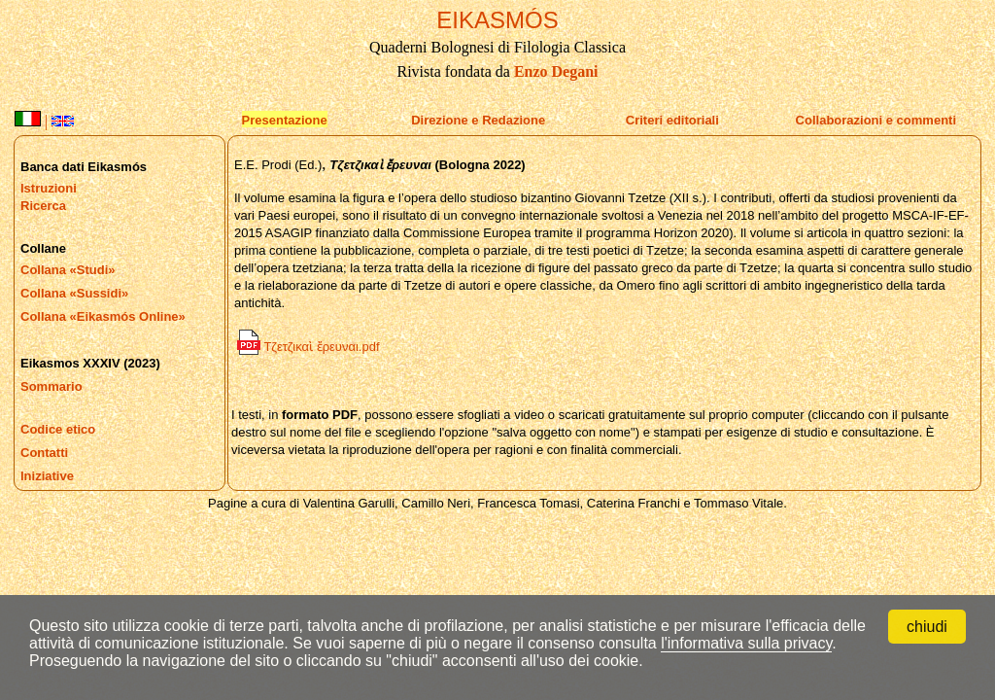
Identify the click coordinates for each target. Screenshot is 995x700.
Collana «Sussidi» (74, 293)
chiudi (927, 626)
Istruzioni (48, 188)
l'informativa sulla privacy (746, 643)
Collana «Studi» (68, 269)
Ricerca (43, 205)
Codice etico (57, 429)
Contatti (44, 452)
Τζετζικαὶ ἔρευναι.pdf (308, 346)
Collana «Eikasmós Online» (103, 316)
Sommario (51, 386)
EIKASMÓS (497, 20)
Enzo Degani (556, 71)
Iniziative (47, 476)
